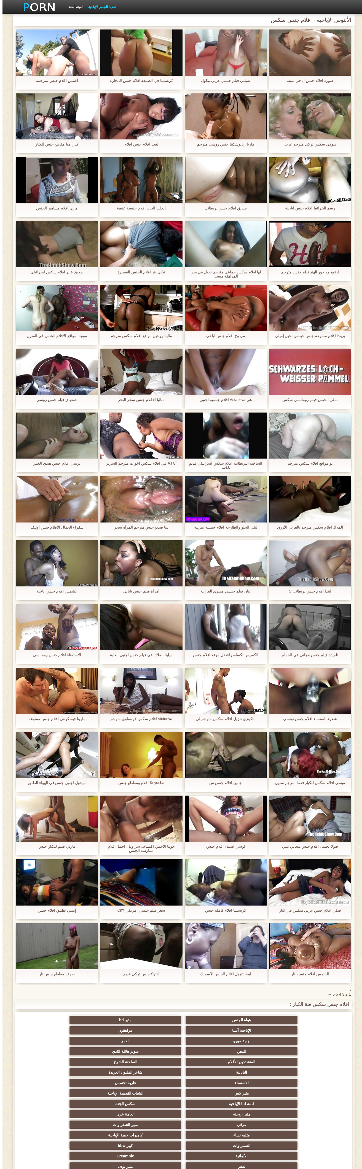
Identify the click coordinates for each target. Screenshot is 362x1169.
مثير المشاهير (316, 1093)
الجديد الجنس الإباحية (100, 7)
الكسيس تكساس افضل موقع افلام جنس (223, 655)
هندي (100, 1103)
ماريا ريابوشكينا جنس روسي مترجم (223, 144)
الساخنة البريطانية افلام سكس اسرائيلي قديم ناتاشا (223, 465)
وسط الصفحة (82, 1161)
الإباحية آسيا (208, 1020)
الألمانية (208, 1062)
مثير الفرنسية (154, 1093)
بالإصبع (154, 1114)
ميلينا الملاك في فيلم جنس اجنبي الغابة (139, 655)
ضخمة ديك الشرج (262, 1103)
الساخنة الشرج (154, 1030)
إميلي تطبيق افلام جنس (54, 910)
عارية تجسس (262, 1041)
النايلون (208, 1083)
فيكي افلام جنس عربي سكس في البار (308, 910)
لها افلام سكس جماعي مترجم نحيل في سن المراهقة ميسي (223, 274)
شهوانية (154, 1103)
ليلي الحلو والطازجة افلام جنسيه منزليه (223, 527)
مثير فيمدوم (154, 1072)
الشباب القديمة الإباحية (154, 1041)
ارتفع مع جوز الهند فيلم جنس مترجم (307, 272)
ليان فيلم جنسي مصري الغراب (223, 591)
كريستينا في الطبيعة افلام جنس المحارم (139, 81)
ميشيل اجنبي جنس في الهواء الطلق (54, 783)
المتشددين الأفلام (208, 1030)
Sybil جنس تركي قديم (139, 974)
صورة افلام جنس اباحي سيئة (307, 81)
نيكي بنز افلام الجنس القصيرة (139, 272)
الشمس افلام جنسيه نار (308, 974)
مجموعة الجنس (45, 1072)
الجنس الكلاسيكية (100, 1093)
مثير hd (262, 1020)
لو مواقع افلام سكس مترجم (307, 463)
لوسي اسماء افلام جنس (223, 846)
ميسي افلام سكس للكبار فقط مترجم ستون (307, 783)
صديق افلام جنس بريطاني (223, 208)
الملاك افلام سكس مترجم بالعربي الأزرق (307, 527)
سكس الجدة (46, 1041)
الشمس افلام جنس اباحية (54, 591)
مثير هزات (100, 1114)
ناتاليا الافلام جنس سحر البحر (139, 400)
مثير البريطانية (208, 1114)
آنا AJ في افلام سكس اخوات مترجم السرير (139, 463)
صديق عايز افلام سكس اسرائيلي (54, 272)
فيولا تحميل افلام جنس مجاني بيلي (307, 846)
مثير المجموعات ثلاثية (208, 1093)
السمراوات (316, 1062)
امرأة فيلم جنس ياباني (139, 591)
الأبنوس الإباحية (46, 1083)
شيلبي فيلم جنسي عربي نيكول (223, 81)
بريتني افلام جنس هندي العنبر (54, 463)
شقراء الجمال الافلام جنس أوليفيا (54, 527)
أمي (46, 1093)
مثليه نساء (100, 1051)
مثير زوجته (316, 1051)
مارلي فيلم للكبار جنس (54, 846)
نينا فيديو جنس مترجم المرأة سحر (139, 527)
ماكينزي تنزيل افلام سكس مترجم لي (223, 719)
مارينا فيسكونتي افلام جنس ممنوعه (54, 719)
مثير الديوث (262, 1093)
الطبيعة (46, 1114)
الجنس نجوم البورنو (262, 1083)
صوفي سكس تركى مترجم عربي (307, 144)
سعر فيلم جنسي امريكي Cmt (139, 910)
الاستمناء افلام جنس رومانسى (54, 655)
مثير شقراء (208, 1103)
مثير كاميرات (100, 1083)
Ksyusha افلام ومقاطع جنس (139, 783)
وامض (316, 1083)
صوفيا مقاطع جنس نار (54, 974)
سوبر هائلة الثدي (262, 1030)
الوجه (154, 1083)
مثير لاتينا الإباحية (316, 1114)
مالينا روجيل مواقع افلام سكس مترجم (138, 336)
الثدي (262, 1072)
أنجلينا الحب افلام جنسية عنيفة (138, 208)
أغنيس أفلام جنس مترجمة (54, 81)
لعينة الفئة (73, 7)
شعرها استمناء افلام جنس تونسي (307, 719)
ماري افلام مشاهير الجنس (55, 208)
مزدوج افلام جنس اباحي (223, 336)
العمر (46, 1020)
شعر (100, 1062)
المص (316, 1030)
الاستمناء (316, 1041)
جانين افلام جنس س (223, 783)
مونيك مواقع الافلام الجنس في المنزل (54, 336)
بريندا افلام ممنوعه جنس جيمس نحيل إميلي (307, 336)
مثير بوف (46, 1062)
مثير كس (208, 1041)
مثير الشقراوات (154, 1051)
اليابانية (100, 1030)
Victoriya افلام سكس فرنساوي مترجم (139, 719)
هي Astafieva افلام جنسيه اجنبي (223, 400)
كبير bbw (262, 1062)
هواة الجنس (316, 1020)
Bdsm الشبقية (316, 1072)
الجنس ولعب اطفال (208, 1072)
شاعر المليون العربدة (46, 1030)
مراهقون (154, 1020)
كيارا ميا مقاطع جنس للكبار (54, 144)
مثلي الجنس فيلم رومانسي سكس (307, 400)
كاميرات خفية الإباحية (46, 1051)
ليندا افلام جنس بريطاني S (307, 591)
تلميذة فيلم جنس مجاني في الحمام (307, 655)
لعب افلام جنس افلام (139, 144)
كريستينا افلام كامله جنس (223, 910)
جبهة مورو (100, 1020)
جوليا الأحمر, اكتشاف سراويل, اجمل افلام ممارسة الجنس (138, 848)
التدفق (46, 1103)
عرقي (208, 1051)
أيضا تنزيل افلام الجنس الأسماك (223, 974)
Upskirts (262, 1114)
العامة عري (262, 1051)
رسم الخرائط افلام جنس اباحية (308, 208)
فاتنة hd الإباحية (100, 1041)
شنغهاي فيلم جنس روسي (54, 400)
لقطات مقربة (316, 1103)
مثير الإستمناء (100, 1072)
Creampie (154, 1062)
